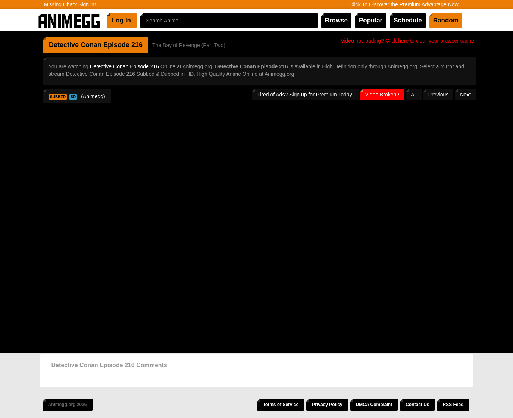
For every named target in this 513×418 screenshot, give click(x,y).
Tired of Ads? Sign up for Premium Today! (305, 94)
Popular (370, 20)
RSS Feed (452, 404)
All (414, 94)
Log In (121, 20)
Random (446, 20)
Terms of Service (280, 404)
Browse (336, 20)
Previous (438, 94)
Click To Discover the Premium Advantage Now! (404, 4)
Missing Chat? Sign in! (70, 4)
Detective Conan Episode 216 (124, 66)
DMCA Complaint (374, 404)
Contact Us (417, 404)
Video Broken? (382, 94)
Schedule (408, 20)
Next (465, 94)
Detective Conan (75, 45)
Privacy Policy (327, 404)
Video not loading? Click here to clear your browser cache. (408, 41)
